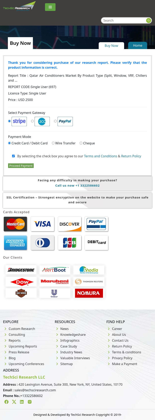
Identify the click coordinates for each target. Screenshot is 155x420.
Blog (9, 358)
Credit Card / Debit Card (30, 143)
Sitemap (64, 364)
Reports (12, 340)
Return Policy (131, 156)
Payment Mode (19, 136)
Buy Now (111, 45)
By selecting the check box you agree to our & (76, 156)
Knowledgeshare (70, 334)
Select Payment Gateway (26, 112)
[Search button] (148, 20)
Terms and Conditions (100, 156)
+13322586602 (31, 396)
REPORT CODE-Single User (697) (32, 87)
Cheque (89, 143)
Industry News (68, 352)
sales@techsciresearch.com (35, 390)
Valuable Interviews (72, 358)
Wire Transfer (65, 143)
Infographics (67, 340)
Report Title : (77, 78)
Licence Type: (27, 93)
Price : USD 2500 (20, 100)
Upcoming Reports (20, 346)
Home (137, 45)
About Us (116, 334)
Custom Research (19, 329)
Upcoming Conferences (23, 364)
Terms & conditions (123, 352)
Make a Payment (121, 364)
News (62, 329)
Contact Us (117, 340)
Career (114, 329)
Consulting (14, 334)
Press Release (16, 352)
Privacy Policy (119, 358)
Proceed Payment (20, 166)
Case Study (66, 346)
